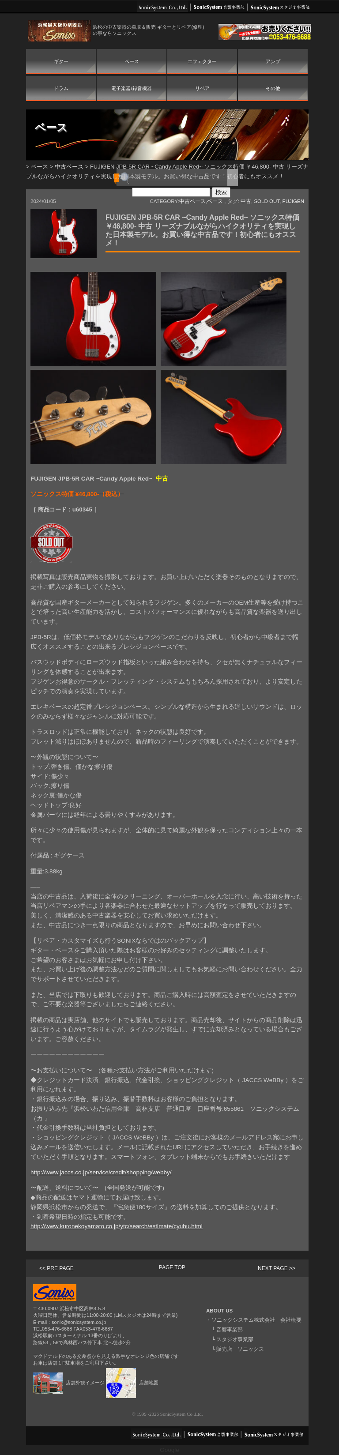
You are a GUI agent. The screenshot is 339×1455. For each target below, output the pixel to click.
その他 (273, 88)
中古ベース (69, 166)
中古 (246, 201)
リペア (202, 88)
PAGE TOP (172, 1267)
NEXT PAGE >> (276, 1268)
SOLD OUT (266, 201)
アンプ (273, 61)
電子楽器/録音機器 (131, 88)
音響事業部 (229, 1329)
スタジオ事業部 (234, 1339)
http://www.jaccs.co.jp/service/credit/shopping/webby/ (101, 1172)
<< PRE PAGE (56, 1268)
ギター (61, 61)
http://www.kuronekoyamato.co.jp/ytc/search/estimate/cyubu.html (116, 1226)
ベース (131, 61)
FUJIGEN (293, 201)
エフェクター (202, 61)
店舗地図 (132, 1382)
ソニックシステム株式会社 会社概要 (256, 1320)
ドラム (61, 88)
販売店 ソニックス (240, 1349)
